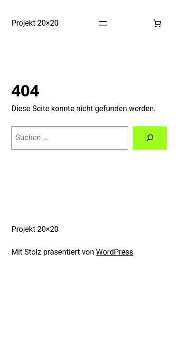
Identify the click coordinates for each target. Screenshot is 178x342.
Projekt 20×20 (34, 23)
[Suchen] (150, 138)
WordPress (114, 251)
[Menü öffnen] (103, 23)
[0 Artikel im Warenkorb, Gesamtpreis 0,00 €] (157, 23)
